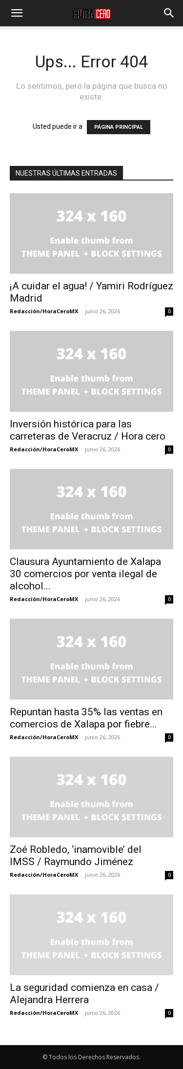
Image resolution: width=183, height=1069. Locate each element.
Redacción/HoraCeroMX (44, 311)
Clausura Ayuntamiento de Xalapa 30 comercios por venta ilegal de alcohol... (85, 574)
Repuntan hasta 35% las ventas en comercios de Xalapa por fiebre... (86, 718)
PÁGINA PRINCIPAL (118, 127)
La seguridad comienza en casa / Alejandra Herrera (84, 994)
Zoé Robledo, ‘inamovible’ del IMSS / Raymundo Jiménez (76, 855)
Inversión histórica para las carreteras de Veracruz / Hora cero (87, 430)
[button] (16, 13)
